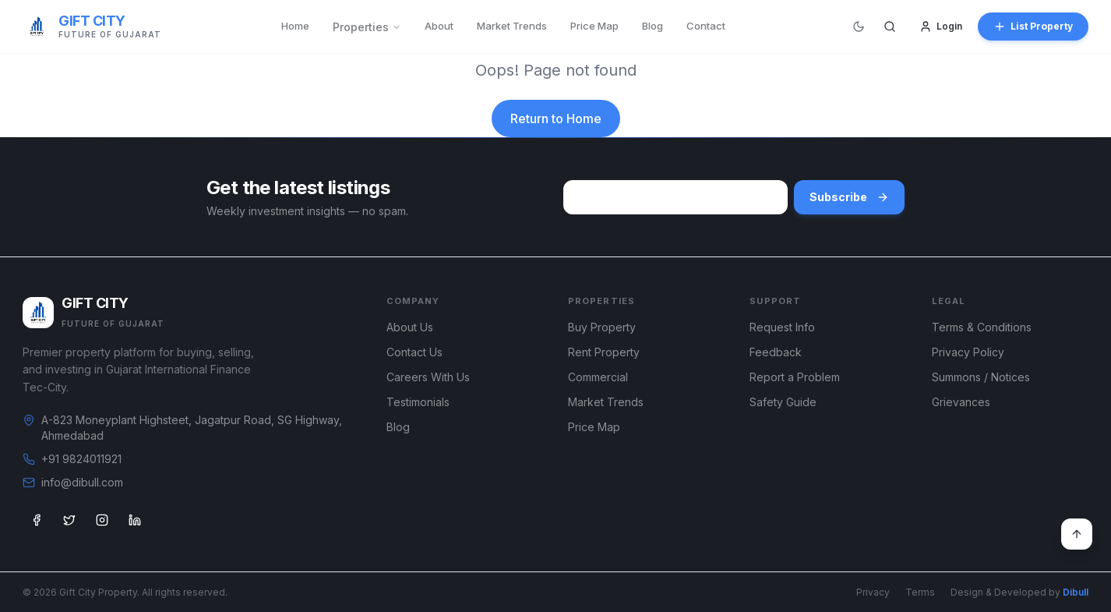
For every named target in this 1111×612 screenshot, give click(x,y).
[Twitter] (69, 520)
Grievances (961, 402)
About (439, 25)
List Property (1033, 26)
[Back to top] (1076, 534)
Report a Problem (794, 377)
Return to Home (555, 118)
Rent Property (604, 352)
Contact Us (414, 352)
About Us (409, 327)
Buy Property (602, 327)
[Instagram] (102, 520)
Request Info (782, 327)
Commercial (598, 377)
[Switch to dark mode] (859, 26)
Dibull (1075, 592)
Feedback (775, 352)
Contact (705, 25)
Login (940, 26)
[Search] (890, 26)
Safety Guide (782, 402)
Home (295, 25)
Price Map (594, 25)
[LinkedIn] (135, 520)
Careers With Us (428, 377)
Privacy (873, 592)
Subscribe (849, 196)
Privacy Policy (968, 352)
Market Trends (512, 25)
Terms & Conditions (982, 327)
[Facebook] (37, 520)
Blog (652, 25)
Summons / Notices (981, 377)
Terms (920, 592)
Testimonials (418, 402)
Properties (367, 27)
